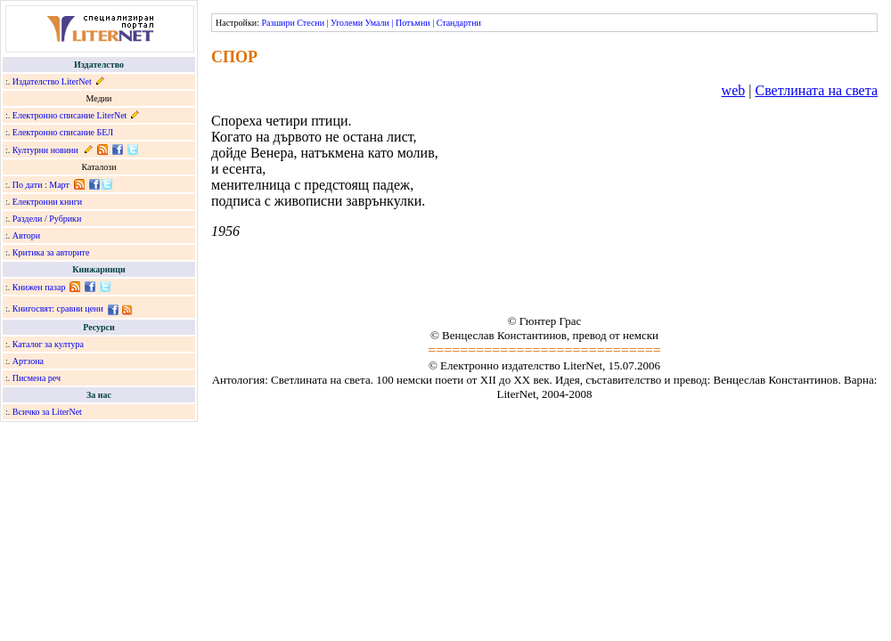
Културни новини (45, 150)
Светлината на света (816, 90)
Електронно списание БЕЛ (62, 132)
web (734, 90)
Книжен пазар (39, 287)
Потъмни (413, 23)
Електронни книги (47, 202)
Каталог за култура (48, 344)
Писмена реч (36, 378)
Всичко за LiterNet (47, 412)
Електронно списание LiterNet (69, 115)
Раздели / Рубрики (47, 218)
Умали (377, 23)
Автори (26, 235)
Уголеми (347, 23)
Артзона (28, 361)
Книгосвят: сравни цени (57, 308)
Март (59, 185)
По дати (27, 185)
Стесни (310, 23)
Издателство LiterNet (52, 81)
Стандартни (459, 23)
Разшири (277, 23)
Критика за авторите (51, 252)
